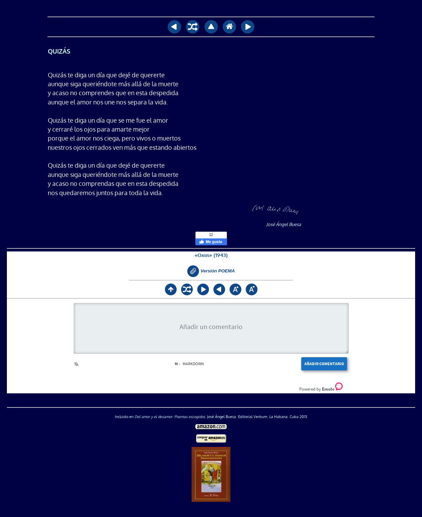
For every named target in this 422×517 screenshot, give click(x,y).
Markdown (189, 363)
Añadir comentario (324, 363)
